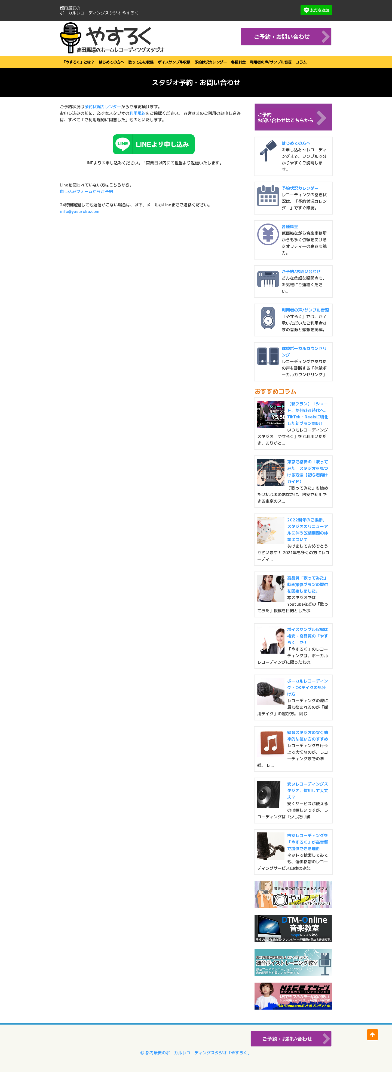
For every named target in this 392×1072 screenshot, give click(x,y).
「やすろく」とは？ (78, 62)
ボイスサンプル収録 (174, 62)
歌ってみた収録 (140, 62)
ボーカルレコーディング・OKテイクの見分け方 (307, 687)
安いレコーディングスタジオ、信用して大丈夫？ (307, 790)
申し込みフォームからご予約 (86, 191)
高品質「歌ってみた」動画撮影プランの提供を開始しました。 (307, 584)
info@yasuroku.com (79, 211)
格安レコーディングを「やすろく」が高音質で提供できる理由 (307, 842)
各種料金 (238, 62)
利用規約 (137, 113)
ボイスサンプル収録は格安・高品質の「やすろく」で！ (307, 636)
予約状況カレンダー (210, 62)
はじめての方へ (111, 62)
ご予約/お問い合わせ (301, 271)
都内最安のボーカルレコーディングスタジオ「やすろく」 (196, 1053)
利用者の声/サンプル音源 (270, 62)
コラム (301, 62)
